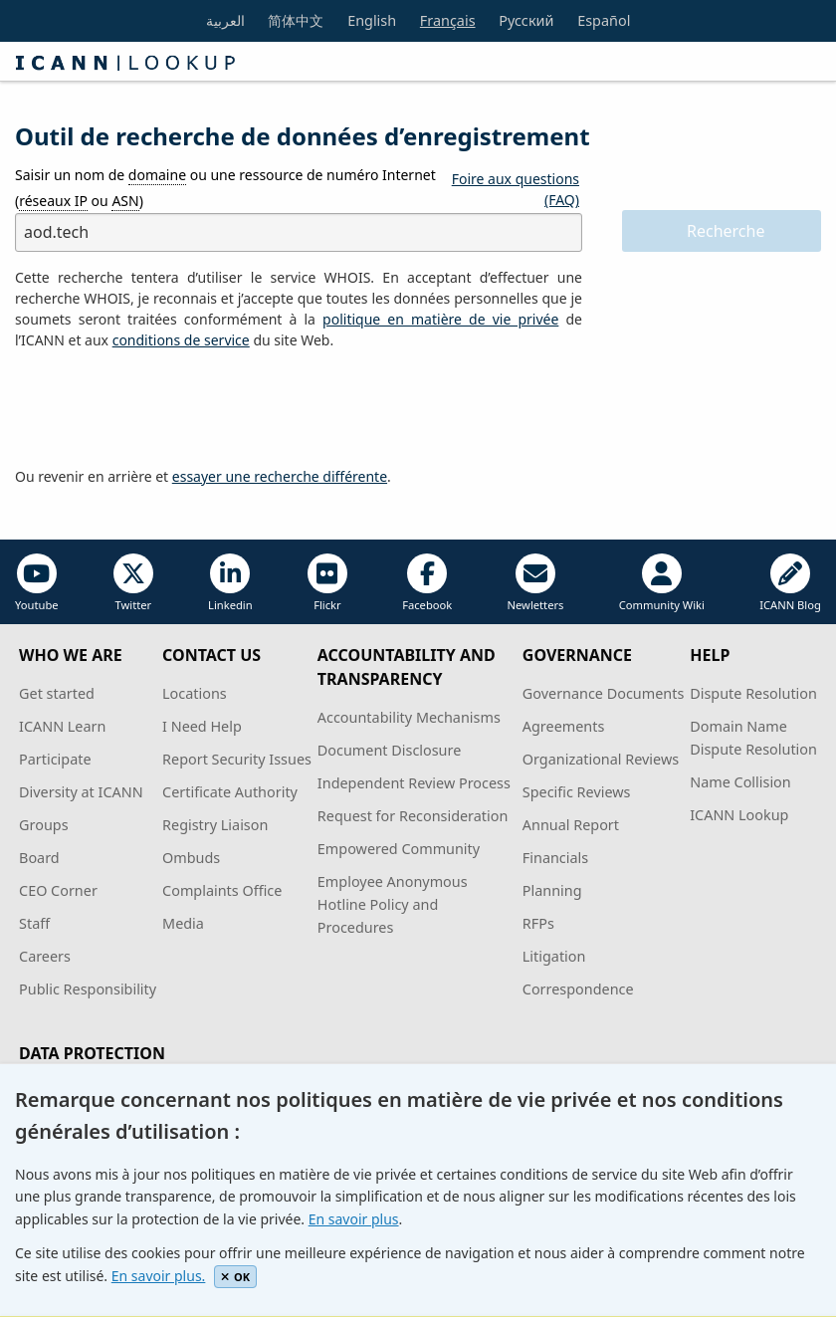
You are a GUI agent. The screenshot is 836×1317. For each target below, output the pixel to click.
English (371, 20)
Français (448, 20)
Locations (194, 693)
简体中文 (295, 20)
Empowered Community (398, 848)
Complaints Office (222, 890)
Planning (552, 890)
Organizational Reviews (600, 759)
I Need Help (202, 726)
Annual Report (570, 824)
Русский (526, 20)
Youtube (37, 582)
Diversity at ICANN (81, 791)
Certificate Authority (230, 791)
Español (603, 20)
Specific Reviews (576, 791)
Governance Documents (603, 693)
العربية (225, 20)
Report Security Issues (237, 759)
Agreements (563, 726)
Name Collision (740, 781)
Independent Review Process (414, 782)
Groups (43, 824)
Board (39, 857)
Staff (34, 923)
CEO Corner (58, 890)
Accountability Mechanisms (409, 717)
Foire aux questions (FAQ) (515, 189)
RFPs (538, 923)
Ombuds (191, 857)
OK (235, 1276)
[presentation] (166, 409)
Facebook (427, 582)
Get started (57, 693)
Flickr (327, 582)
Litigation (554, 956)
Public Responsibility (87, 989)
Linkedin (230, 582)
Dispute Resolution (753, 693)
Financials (555, 857)
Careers (45, 956)
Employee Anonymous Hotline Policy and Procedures (392, 904)
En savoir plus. (158, 1275)
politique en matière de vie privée (440, 319)
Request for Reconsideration (412, 815)
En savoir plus (354, 1218)
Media (183, 923)
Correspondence (578, 989)
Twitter (133, 582)
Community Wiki (662, 582)
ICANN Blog (790, 582)
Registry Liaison (215, 824)
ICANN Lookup (739, 814)
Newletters (536, 582)
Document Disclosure (389, 750)
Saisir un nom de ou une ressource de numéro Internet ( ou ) (225, 187)
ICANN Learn (62, 726)
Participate (55, 759)
